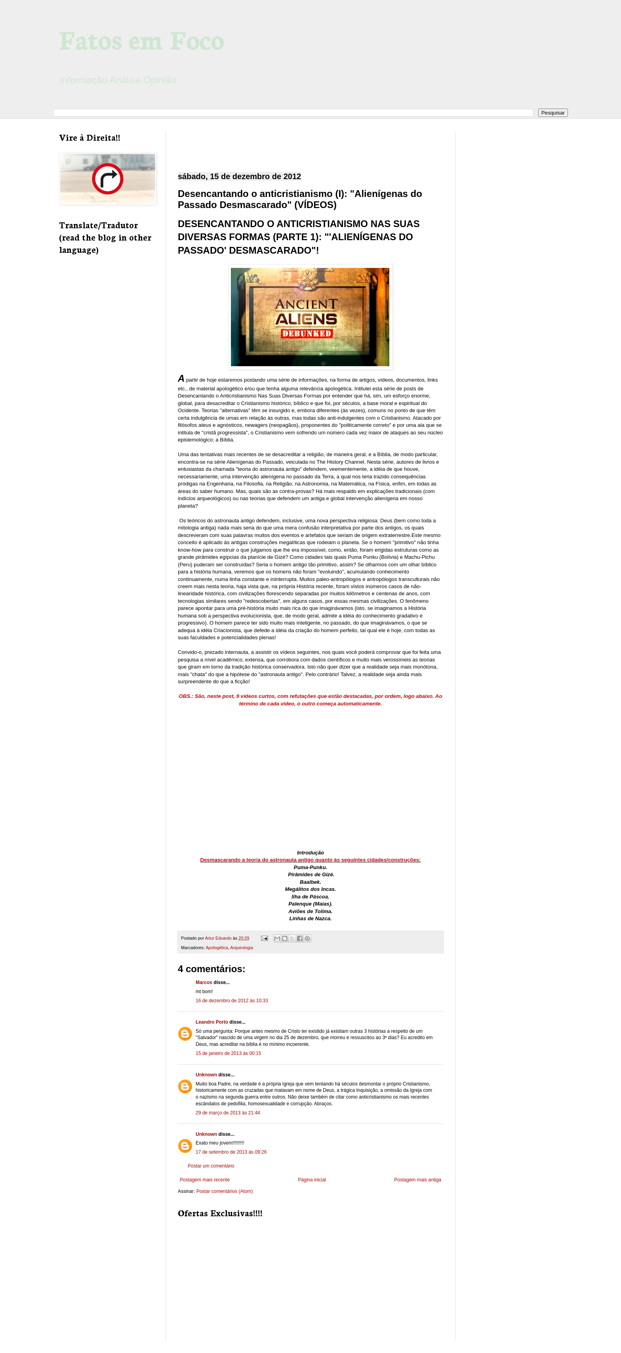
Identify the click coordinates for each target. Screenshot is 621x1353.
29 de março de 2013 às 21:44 (228, 1113)
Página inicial (312, 1180)
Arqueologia (241, 947)
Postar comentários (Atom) (224, 1191)
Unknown (206, 1075)
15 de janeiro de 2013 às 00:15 (228, 1053)
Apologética (217, 947)
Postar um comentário (211, 1166)
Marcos (204, 982)
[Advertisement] (310, 145)
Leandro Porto (212, 1022)
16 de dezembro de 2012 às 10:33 (232, 1000)
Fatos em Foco (141, 38)
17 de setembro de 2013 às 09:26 (231, 1152)
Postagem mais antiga (417, 1180)
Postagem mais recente (205, 1180)
